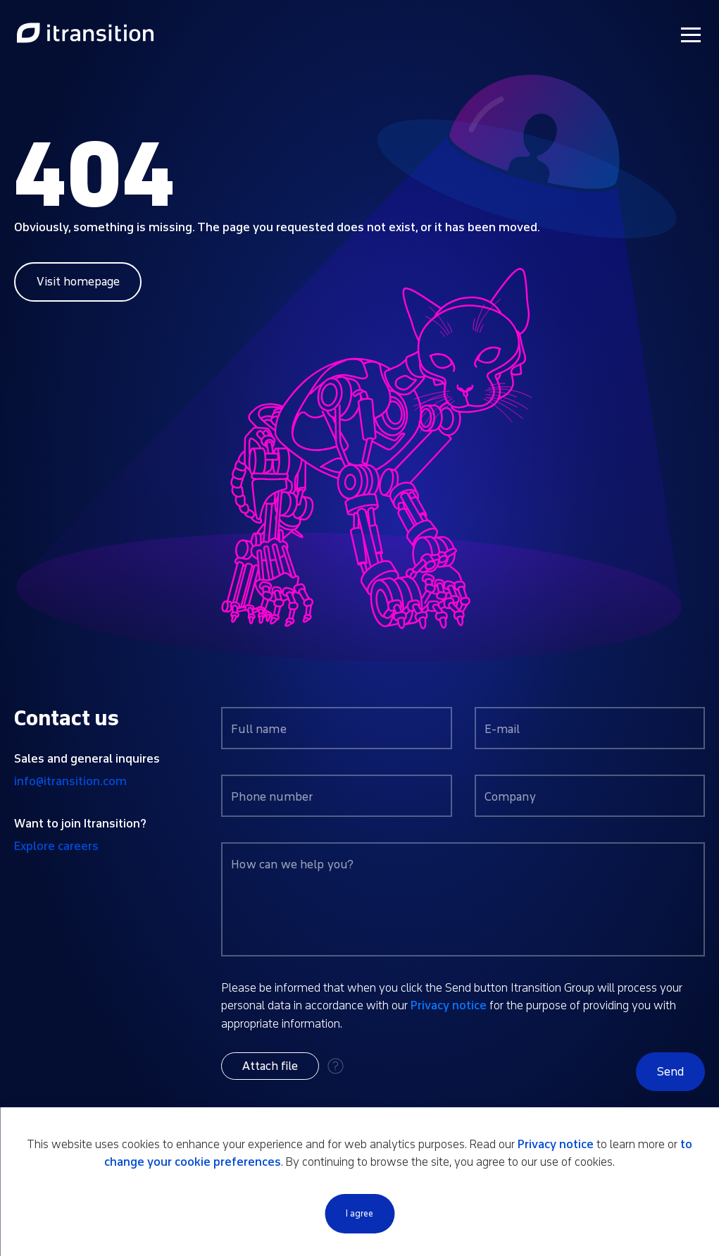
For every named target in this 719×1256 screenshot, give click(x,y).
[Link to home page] (85, 34)
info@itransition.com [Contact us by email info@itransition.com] (70, 781)
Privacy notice (449, 1005)
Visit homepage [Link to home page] (78, 281)
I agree (359, 1214)
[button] (270, 1066)
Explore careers (56, 846)
